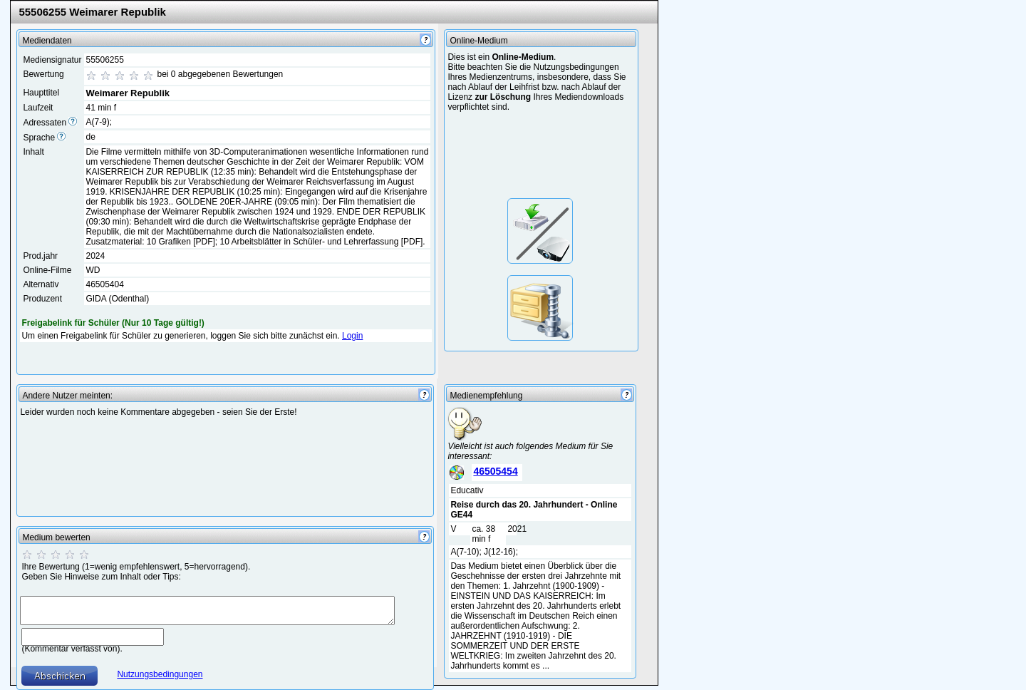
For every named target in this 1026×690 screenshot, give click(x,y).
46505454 (495, 471)
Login (352, 336)
